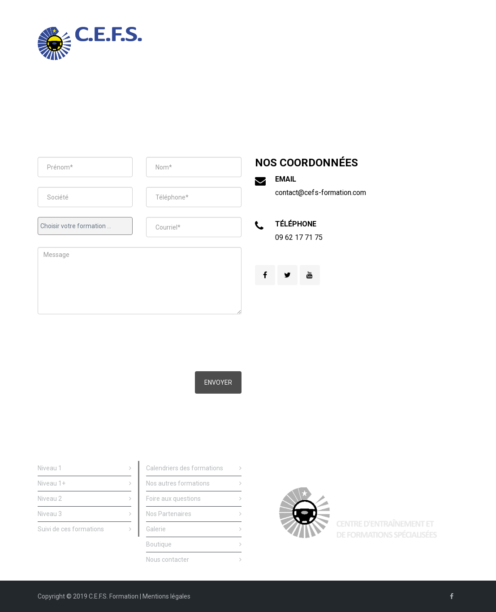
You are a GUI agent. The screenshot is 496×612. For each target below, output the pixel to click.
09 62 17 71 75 (299, 237)
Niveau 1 (85, 468)
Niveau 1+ (85, 483)
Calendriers (333, 93)
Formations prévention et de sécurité (276, 95)
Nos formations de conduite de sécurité (145, 95)
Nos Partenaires (194, 514)
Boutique (194, 544)
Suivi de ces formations (85, 529)
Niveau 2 (85, 498)
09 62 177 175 (432, 9)
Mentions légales (166, 596)
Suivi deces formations (210, 95)
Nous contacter (435, 93)
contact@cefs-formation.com (320, 192)
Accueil (93, 93)
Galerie (194, 529)
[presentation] (106, 343)
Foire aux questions (194, 498)
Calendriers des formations (194, 468)
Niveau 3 (85, 514)
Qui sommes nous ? (382, 93)
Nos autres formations (194, 483)
